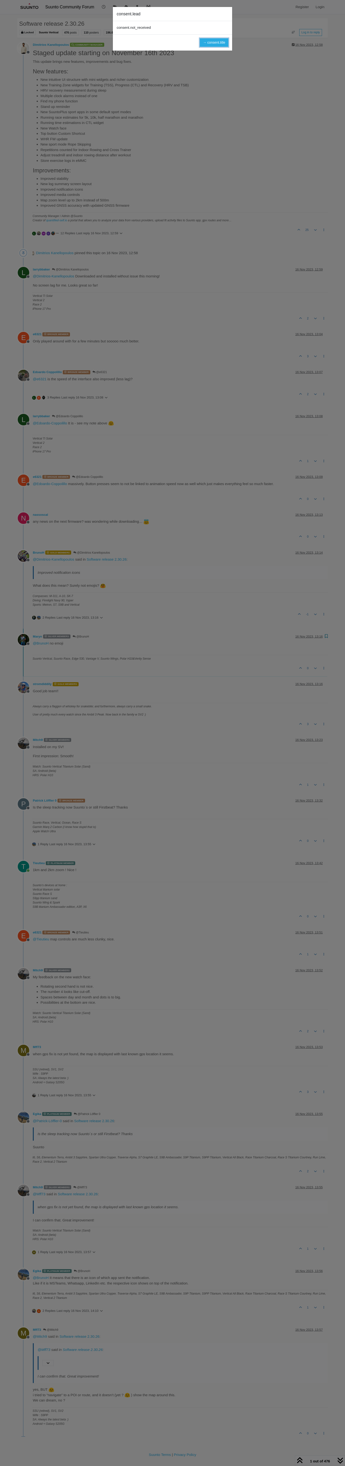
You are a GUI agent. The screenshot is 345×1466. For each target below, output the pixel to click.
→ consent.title (214, 42)
